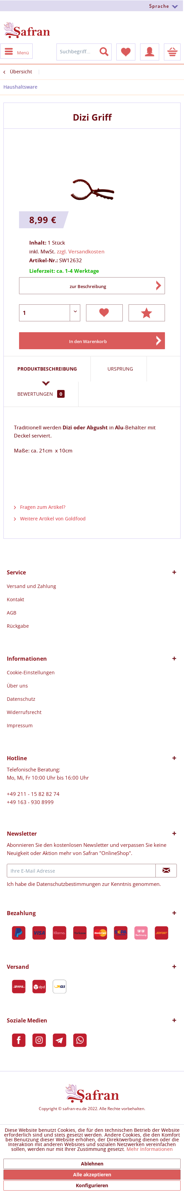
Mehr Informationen (150, 1149)
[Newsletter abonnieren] (166, 870)
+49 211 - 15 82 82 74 (33, 793)
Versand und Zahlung (31, 586)
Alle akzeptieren (92, 1174)
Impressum (20, 725)
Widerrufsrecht (24, 712)
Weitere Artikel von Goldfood (50, 519)
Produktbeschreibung (47, 369)
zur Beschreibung (88, 286)
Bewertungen (41, 394)
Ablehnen (92, 1163)
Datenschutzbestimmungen (68, 883)
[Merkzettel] (125, 51)
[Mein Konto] (149, 51)
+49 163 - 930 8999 (30, 802)
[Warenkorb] (172, 51)
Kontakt (15, 599)
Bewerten (147, 312)
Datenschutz (21, 699)
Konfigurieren (92, 1185)
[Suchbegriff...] (84, 51)
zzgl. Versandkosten (80, 251)
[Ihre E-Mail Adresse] (81, 870)
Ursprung (120, 369)
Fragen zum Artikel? (39, 507)
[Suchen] (108, 50)
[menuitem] (92, 5)
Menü (17, 51)
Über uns (17, 685)
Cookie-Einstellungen (31, 672)
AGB (11, 612)
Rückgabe (18, 626)
